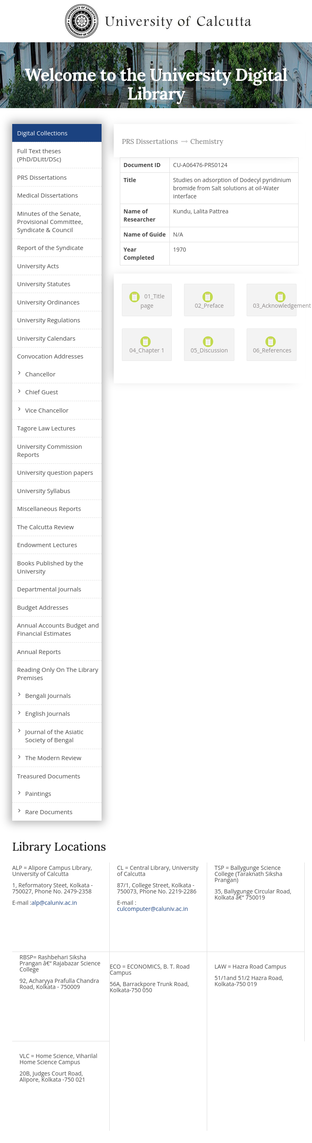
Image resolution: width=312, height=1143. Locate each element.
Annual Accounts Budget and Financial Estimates (58, 629)
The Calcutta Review (45, 527)
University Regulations (48, 320)
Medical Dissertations (47, 195)
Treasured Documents (48, 776)
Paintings (38, 793)
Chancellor (40, 374)
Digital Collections (42, 133)
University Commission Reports (49, 450)
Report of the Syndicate (50, 247)
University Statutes (43, 284)
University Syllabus (43, 491)
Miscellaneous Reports (49, 508)
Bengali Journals (48, 695)
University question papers (55, 472)
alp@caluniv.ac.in (54, 902)
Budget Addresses (42, 607)
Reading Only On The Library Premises (57, 673)
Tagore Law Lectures (46, 428)
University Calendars (46, 338)
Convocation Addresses (50, 356)
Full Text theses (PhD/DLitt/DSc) (39, 155)
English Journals (47, 713)
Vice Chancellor (47, 410)
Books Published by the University (50, 567)
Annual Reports (39, 652)
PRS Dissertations (42, 177)
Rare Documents (48, 812)
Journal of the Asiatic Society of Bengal (54, 736)
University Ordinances (48, 302)
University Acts (38, 266)
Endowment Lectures (47, 545)
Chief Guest (41, 392)
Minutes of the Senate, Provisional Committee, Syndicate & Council (50, 221)
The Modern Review (53, 758)
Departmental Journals (49, 589)
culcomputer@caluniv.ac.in (152, 909)
